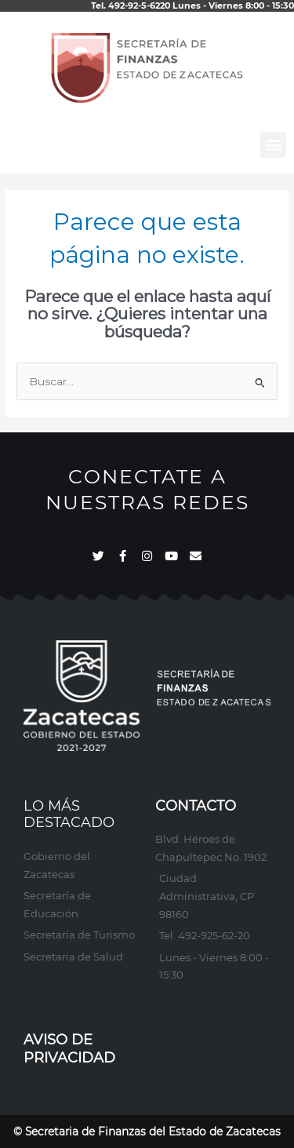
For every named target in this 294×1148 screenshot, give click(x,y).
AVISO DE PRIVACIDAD (69, 1048)
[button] (273, 145)
